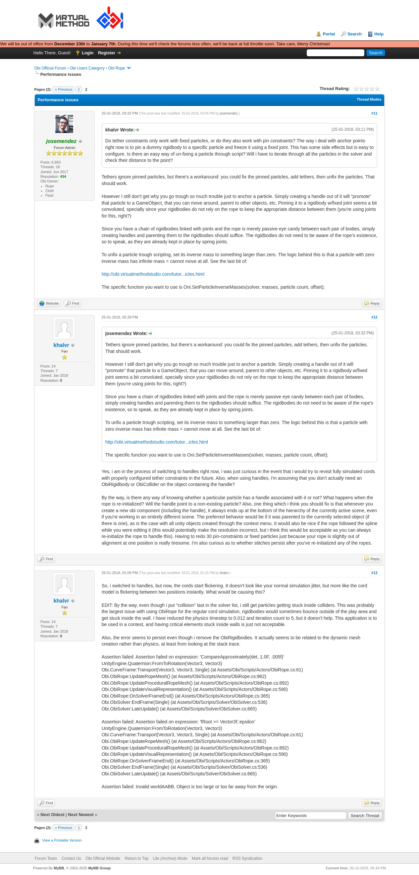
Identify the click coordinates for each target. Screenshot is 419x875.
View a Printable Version (61, 840)
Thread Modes (369, 99)
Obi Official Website (102, 858)
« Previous (63, 89)
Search (354, 33)
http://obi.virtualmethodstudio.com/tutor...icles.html (153, 274)
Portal (329, 33)
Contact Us (71, 858)
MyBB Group (99, 868)
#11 (374, 113)
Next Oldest (52, 814)
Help (379, 33)
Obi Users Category (87, 68)
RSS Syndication (247, 858)
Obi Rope (116, 68)
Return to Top (136, 858)
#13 (374, 573)
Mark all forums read (210, 858)
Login (87, 52)
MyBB (59, 868)
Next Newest (80, 814)
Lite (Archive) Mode (170, 858)
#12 (374, 317)
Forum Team (46, 858)
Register (106, 52)
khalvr (61, 345)
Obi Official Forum (50, 68)
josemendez (229, 113)
